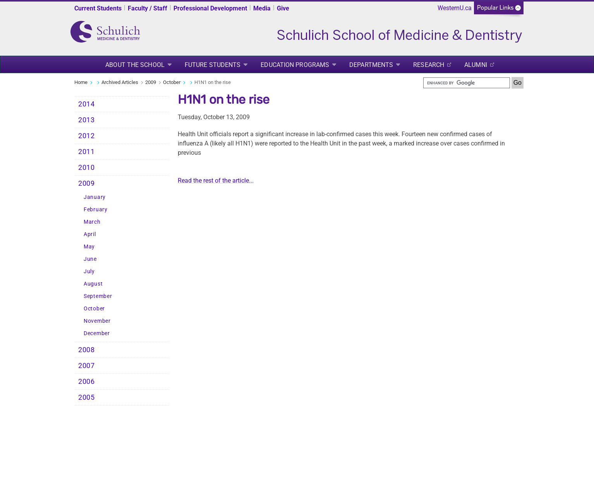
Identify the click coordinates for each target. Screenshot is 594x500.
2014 (86, 104)
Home (81, 82)
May (89, 246)
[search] (466, 82)
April (90, 234)
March (92, 222)
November (97, 321)
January (95, 197)
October (171, 82)
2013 (86, 120)
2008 (86, 350)
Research (428, 64)
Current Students (98, 8)
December (97, 333)
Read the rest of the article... (216, 180)
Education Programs (295, 64)
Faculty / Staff (147, 8)
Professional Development (210, 8)
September (98, 296)
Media (262, 8)
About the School (135, 64)
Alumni (475, 64)
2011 (86, 152)
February (96, 209)
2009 (150, 82)
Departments (371, 64)
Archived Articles (119, 82)
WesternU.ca (455, 8)
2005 (86, 397)
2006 (86, 381)
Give (283, 8)
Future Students (213, 64)
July (89, 271)
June (90, 259)
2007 (86, 366)
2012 (86, 136)
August (93, 284)
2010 (86, 167)
